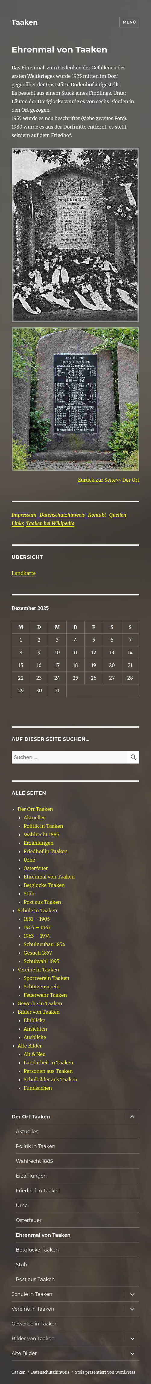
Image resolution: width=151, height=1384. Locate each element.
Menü (129, 22)
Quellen (117, 515)
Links (18, 523)
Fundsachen (38, 1088)
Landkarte (24, 573)
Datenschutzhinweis (62, 515)
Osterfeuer (36, 868)
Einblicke (34, 1020)
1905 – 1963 (37, 927)
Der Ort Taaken (35, 809)
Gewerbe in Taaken (40, 1003)
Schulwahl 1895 (42, 961)
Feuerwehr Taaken (45, 995)
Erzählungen (39, 843)
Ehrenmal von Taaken (49, 877)
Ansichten (35, 1029)
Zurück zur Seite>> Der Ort (109, 480)
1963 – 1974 (37, 936)
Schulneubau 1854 (44, 944)
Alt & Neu (35, 1054)
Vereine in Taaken (38, 970)
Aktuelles (35, 818)
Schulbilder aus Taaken (50, 1079)
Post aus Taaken (42, 902)
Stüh (29, 894)
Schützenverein (42, 987)
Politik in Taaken (43, 826)
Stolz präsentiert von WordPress (105, 1372)
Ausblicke (35, 1037)
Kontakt (97, 515)
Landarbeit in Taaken (49, 1063)
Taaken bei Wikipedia (50, 523)
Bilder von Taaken (39, 1012)
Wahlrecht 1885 (41, 834)
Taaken (25, 22)
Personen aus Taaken (48, 1071)
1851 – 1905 (37, 919)
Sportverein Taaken (46, 978)
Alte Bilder (30, 1046)
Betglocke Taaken (44, 885)
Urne (29, 860)
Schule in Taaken (37, 910)
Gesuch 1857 (38, 953)
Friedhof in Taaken (46, 851)
